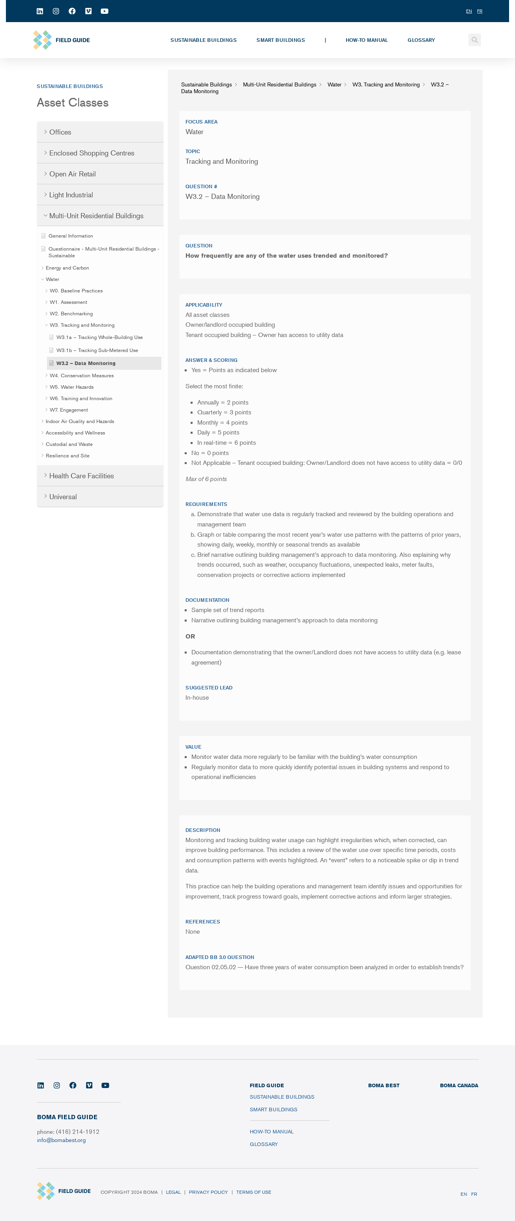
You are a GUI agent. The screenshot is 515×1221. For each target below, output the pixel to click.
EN (464, 1194)
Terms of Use (253, 1192)
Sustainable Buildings (203, 40)
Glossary (421, 40)
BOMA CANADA (459, 1085)
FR (474, 1194)
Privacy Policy (208, 1192)
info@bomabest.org (61, 1139)
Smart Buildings (281, 40)
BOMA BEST (383, 1085)
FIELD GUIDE (267, 1085)
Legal (173, 1192)
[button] (474, 40)
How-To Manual (367, 40)
